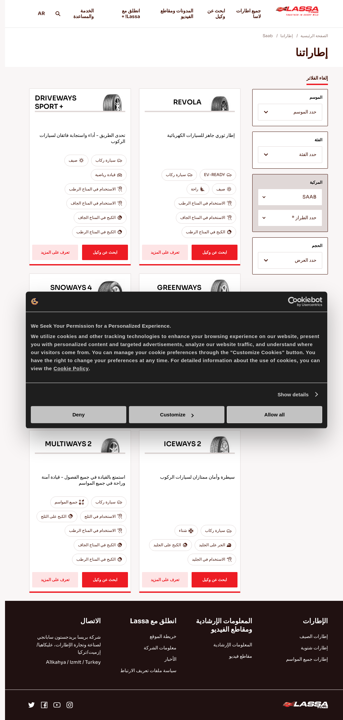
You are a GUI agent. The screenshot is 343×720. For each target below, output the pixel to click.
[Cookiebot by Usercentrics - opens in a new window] (288, 302)
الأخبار (165, 659)
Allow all (269, 414)
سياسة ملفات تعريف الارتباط (143, 670)
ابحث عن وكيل (211, 13)
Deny (73, 414)
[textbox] (285, 112)
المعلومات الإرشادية (227, 645)
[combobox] (285, 112)
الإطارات (310, 621)
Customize (172, 414)
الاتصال (85, 621)
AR (34, 13)
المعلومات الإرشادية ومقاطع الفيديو (219, 625)
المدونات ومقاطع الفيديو (168, 13)
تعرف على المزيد (160, 252)
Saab (263, 35)
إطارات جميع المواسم (302, 659)
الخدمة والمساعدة (78, 13)
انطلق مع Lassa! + (118, 13)
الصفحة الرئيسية (309, 35)
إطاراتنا (281, 35)
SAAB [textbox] (304, 197)
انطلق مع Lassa (148, 621)
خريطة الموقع (158, 636)
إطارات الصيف (308, 636)
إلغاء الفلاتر (312, 78)
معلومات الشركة (155, 648)
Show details (288, 394)
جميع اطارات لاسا (243, 13)
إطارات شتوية (309, 648)
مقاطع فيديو (235, 656)
